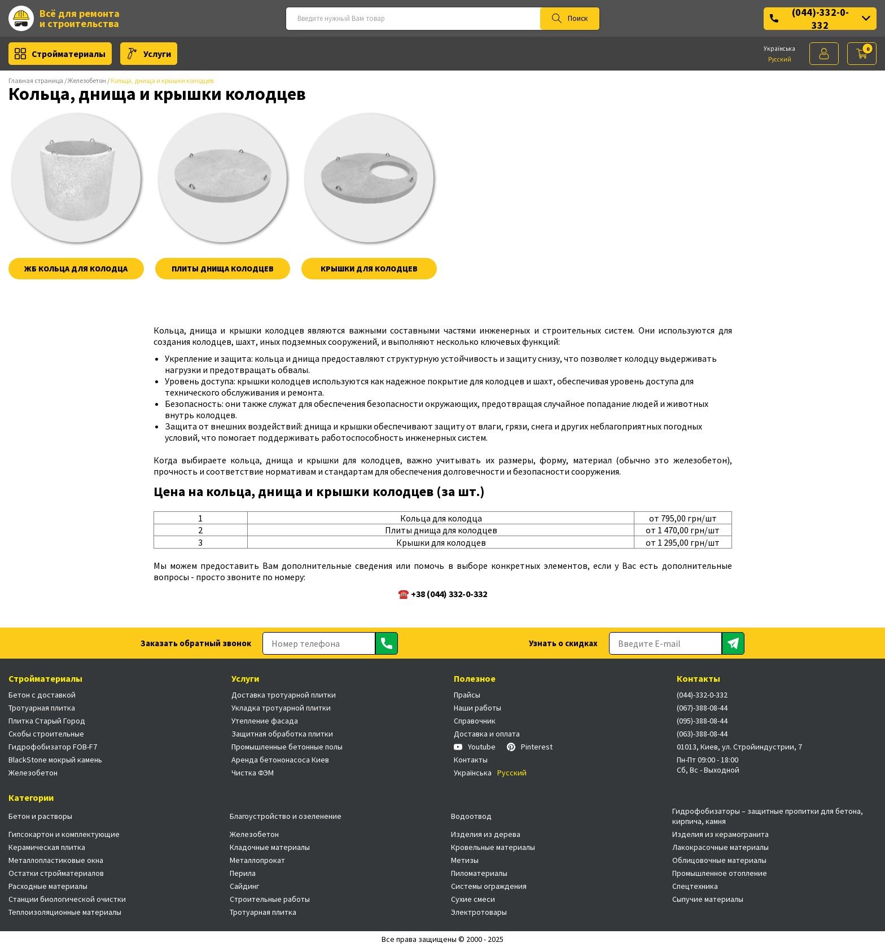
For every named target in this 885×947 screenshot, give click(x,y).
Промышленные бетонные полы (287, 747)
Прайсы (467, 695)
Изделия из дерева (485, 834)
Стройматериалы (60, 53)
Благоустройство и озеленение (285, 816)
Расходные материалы (47, 886)
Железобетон (87, 80)
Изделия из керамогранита (720, 834)
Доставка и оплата (487, 734)
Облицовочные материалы (719, 860)
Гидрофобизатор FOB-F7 (52, 747)
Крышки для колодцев (369, 269)
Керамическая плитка (46, 847)
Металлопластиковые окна (55, 860)
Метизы (465, 860)
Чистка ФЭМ (252, 773)
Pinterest (530, 747)
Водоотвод (471, 816)
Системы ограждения (489, 886)
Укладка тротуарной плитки (281, 708)
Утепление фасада (264, 721)
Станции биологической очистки (67, 899)
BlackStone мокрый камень (55, 760)
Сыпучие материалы (707, 899)
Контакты (471, 760)
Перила (243, 873)
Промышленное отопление (719, 873)
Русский (779, 59)
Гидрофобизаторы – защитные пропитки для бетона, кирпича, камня (767, 816)
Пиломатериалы (479, 873)
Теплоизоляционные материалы (64, 912)
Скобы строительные (46, 734)
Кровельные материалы (493, 847)
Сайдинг (244, 886)
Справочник (475, 721)
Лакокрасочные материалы (720, 847)
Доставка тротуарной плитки (283, 695)
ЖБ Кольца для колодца (76, 269)
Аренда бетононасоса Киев (280, 760)
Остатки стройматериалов (56, 873)
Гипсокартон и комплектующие (64, 834)
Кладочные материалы (270, 847)
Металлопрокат (257, 860)
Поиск (570, 19)
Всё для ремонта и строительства (64, 18)
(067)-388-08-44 (702, 708)
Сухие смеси (473, 899)
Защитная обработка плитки (282, 734)
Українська (779, 48)
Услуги (148, 53)
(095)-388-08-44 (702, 721)
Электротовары (479, 912)
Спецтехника (695, 886)
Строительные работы (270, 899)
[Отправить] (386, 643)
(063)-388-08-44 (702, 734)
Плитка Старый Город (46, 721)
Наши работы (477, 708)
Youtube (475, 747)
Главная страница (35, 80)
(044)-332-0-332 (820, 18)
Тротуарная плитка (41, 708)
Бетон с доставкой (42, 695)
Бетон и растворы (40, 816)
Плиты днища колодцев (223, 269)
